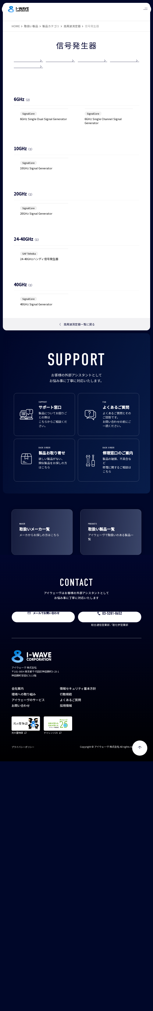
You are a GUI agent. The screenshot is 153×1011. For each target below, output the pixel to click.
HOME (16, 26)
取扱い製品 (31, 26)
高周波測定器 (72, 26)
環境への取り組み (24, 943)
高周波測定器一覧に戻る (76, 574)
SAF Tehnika (29, 455)
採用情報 (66, 955)
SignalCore (28, 172)
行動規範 (66, 943)
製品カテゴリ (50, 26)
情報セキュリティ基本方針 (78, 938)
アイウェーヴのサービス (28, 949)
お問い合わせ (21, 955)
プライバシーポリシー (23, 996)
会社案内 (18, 938)
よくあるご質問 (70, 949)
